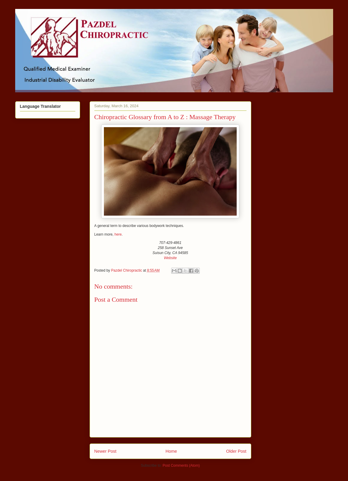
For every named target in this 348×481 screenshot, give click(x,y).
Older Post (236, 451)
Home (171, 451)
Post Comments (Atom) (181, 465)
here (118, 234)
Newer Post (105, 451)
